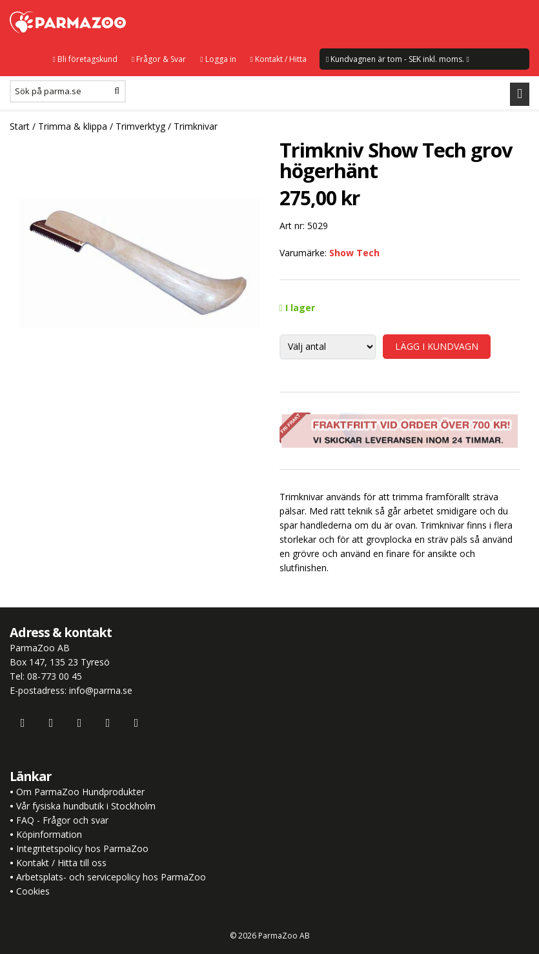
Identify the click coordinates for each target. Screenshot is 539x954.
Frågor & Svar (159, 59)
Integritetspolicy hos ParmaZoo (82, 848)
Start (20, 126)
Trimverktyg (140, 126)
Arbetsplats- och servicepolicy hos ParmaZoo (111, 877)
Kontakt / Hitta (278, 59)
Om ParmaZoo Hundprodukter (80, 792)
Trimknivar (196, 126)
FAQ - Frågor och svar (62, 820)
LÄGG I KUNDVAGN (436, 346)
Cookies (33, 891)
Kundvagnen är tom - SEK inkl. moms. (397, 59)
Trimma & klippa (72, 126)
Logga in (218, 59)
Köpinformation (49, 834)
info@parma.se (100, 690)
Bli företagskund (84, 59)
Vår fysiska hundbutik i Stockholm (86, 806)
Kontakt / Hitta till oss (60, 863)
